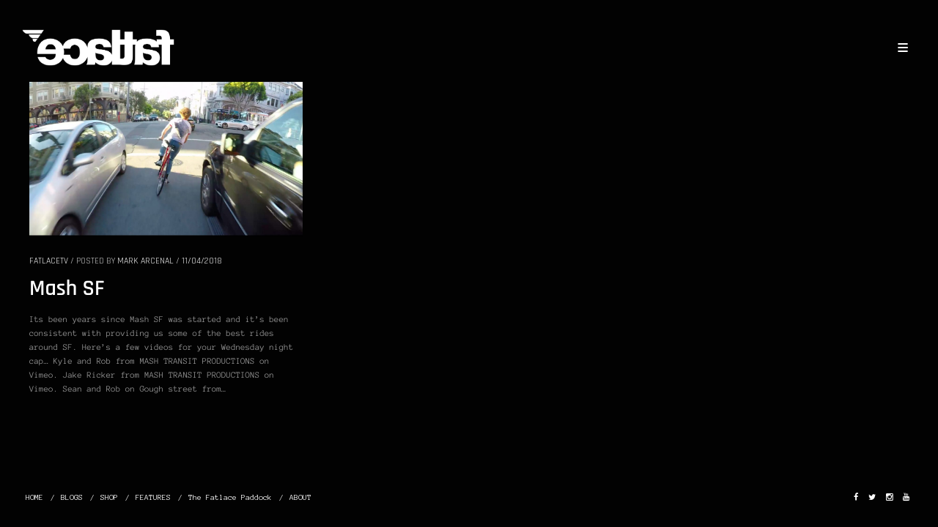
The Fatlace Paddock (230, 497)
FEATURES (153, 497)
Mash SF (67, 289)
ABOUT (300, 497)
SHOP (109, 497)
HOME (34, 497)
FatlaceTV (48, 260)
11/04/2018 (202, 260)
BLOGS (72, 497)
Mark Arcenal (145, 260)
